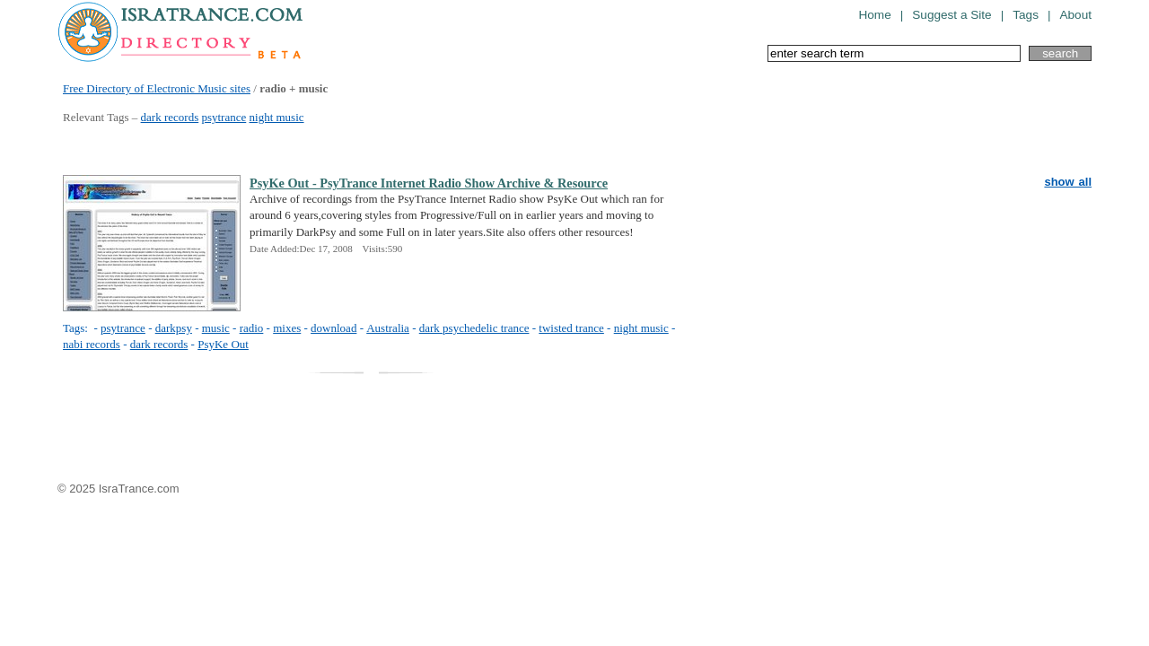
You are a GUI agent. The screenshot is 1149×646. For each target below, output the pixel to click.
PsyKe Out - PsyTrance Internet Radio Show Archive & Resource (429, 183)
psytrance (223, 117)
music (216, 328)
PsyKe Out (223, 344)
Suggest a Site (951, 15)
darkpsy (173, 328)
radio (252, 328)
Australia (387, 328)
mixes (287, 328)
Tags (1026, 15)
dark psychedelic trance (474, 328)
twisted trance (571, 328)
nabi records (91, 344)
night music (277, 117)
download (333, 328)
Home (874, 15)
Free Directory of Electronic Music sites (156, 88)
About (1075, 15)
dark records (170, 117)
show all (1068, 181)
